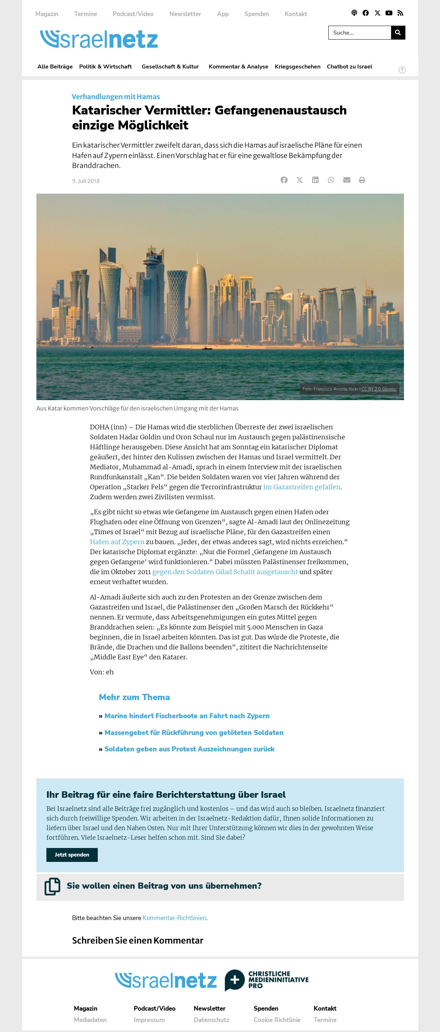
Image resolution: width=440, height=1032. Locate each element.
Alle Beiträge (55, 66)
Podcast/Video (133, 14)
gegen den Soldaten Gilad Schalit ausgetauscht (225, 572)
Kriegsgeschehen (297, 66)
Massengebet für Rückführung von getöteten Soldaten (194, 732)
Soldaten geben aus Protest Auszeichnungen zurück (189, 749)
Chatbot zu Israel (349, 66)
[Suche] (398, 32)
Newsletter (185, 14)
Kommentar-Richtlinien (174, 919)
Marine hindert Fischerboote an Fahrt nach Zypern (187, 716)
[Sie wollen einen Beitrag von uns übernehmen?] (52, 888)
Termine (85, 14)
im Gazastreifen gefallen (301, 487)
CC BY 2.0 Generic (378, 389)
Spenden (256, 14)
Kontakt (296, 14)
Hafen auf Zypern (117, 542)
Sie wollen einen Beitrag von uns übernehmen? (164, 887)
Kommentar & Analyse (238, 66)
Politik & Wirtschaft (107, 66)
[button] (284, 180)
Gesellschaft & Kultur (172, 66)
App (223, 14)
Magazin (47, 14)
